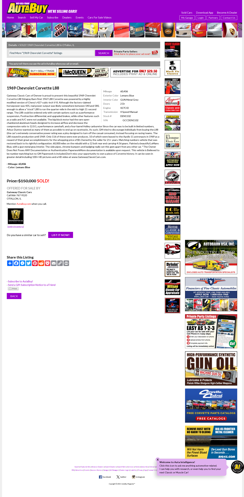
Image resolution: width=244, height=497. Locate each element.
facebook (107, 477)
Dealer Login (124, 470)
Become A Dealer (227, 12)
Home (10, 17)
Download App (204, 12)
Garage (106, 470)
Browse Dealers (98, 467)
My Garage (187, 17)
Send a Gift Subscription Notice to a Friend (31, 284)
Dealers (66, 17)
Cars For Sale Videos (99, 17)
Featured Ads (85, 467)
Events (80, 17)
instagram (140, 477)
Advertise (79, 470)
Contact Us (229, 17)
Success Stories (96, 470)
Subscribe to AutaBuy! (20, 281)
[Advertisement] (211, 63)
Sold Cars (186, 12)
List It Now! (61, 235)
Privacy (140, 470)
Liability (133, 470)
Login (201, 17)
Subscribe (52, 17)
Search (22, 17)
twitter (123, 477)
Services (130, 467)
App (145, 470)
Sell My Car (36, 17)
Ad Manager (114, 470)
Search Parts (121, 467)
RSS (73, 470)
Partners (213, 17)
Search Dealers (110, 467)
